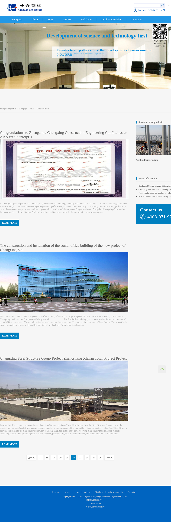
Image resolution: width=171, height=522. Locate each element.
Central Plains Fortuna (147, 160)
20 (60, 458)
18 (47, 458)
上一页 (31, 458)
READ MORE (9, 222)
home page (16, 19)
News (32, 109)
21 (67, 458)
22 (74, 457)
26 (100, 458)
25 (94, 458)
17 (40, 458)
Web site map (95, 503)
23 (80, 458)
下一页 (109, 458)
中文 (169, 5)
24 (87, 458)
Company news (43, 109)
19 (54, 458)
